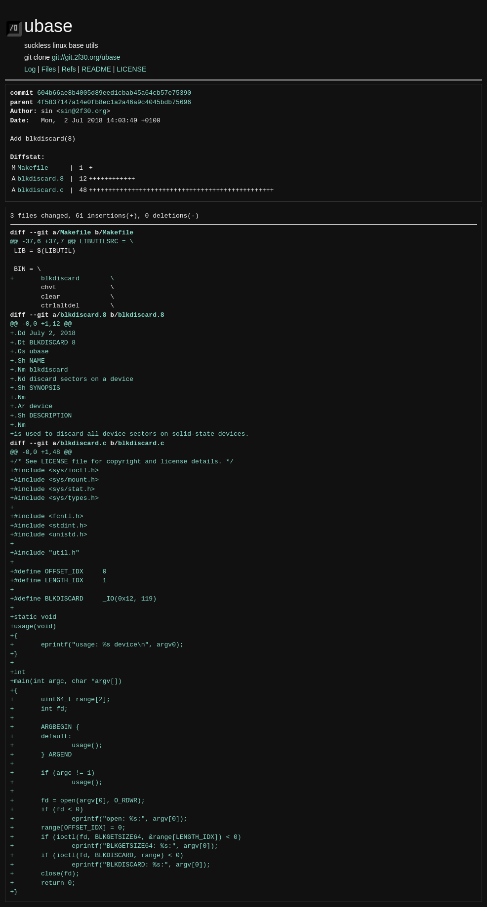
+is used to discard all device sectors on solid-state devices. (129, 434)
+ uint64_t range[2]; (60, 699)
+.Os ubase (29, 351)
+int (18, 672)
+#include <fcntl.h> (46, 516)
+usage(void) (33, 626)
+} (14, 654)
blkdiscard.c (40, 190)
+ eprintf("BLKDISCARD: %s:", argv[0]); (110, 865)
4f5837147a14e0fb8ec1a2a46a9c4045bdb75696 (114, 102)
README (96, 69)
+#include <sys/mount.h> (54, 480)
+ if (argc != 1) (52, 773)
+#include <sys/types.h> (54, 498)
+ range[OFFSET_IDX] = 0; (68, 828)
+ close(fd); (45, 873)
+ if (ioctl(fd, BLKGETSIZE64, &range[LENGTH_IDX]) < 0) (126, 837)
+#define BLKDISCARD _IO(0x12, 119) (83, 599)
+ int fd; (39, 709)
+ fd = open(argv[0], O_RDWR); (77, 800)
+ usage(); (56, 745)
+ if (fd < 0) (46, 809)
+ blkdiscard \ (62, 278)
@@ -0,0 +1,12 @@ (41, 324)
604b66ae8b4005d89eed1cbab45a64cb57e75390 (114, 93)
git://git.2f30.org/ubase (86, 57)
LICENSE (131, 69)
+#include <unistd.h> (48, 534)
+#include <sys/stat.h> (52, 489)
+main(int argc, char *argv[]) (66, 681)
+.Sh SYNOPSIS (35, 388)
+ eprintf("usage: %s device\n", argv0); (97, 645)
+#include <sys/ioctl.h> (54, 470)
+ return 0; (43, 883)
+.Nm (18, 397)
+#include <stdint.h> (48, 526)
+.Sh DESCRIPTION (41, 416)
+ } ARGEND (41, 755)
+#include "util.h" (45, 553)
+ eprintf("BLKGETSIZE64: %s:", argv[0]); (114, 846)
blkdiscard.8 (40, 179)
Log (30, 69)
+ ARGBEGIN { (45, 727)
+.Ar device (31, 406)
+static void (33, 617)
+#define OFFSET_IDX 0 (58, 571)
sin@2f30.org (83, 111)
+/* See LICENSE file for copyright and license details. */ (122, 461)
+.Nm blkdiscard (39, 370)
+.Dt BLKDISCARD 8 (43, 343)
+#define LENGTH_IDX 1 (58, 580)
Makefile (32, 168)
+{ (14, 636)
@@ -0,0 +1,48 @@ (41, 452)
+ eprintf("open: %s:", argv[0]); (99, 819)
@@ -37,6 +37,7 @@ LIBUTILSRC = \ (72, 241)
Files (48, 69)
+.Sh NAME (27, 361)
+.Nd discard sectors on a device (72, 379)
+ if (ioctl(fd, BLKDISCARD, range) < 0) (97, 855)
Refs (69, 69)
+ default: (41, 736)
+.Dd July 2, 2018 (43, 333)
